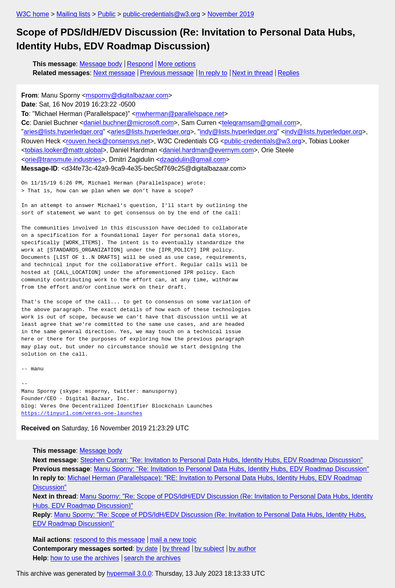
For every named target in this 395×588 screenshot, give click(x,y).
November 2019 (231, 14)
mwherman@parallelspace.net (180, 113)
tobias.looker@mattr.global (64, 150)
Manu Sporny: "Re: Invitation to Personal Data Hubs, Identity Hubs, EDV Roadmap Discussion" (231, 469)
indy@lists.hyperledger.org (238, 131)
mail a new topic (173, 539)
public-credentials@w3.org (161, 14)
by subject (209, 548)
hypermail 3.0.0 (129, 573)
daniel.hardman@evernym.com (208, 150)
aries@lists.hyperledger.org (63, 131)
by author (242, 548)
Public (107, 14)
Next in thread (252, 72)
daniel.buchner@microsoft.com (129, 122)
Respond (140, 63)
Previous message (167, 72)
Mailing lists (73, 14)
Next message (114, 72)
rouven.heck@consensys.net (108, 141)
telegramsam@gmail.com (259, 122)
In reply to (213, 72)
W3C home (32, 14)
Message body (101, 63)
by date (146, 548)
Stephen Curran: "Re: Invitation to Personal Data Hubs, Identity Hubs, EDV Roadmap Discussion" (221, 460)
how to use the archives (85, 558)
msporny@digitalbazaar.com (127, 95)
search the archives (152, 558)
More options (177, 63)
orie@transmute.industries (63, 159)
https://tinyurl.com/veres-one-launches (81, 413)
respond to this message (109, 539)
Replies (288, 72)
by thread (176, 548)
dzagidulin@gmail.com (193, 159)
